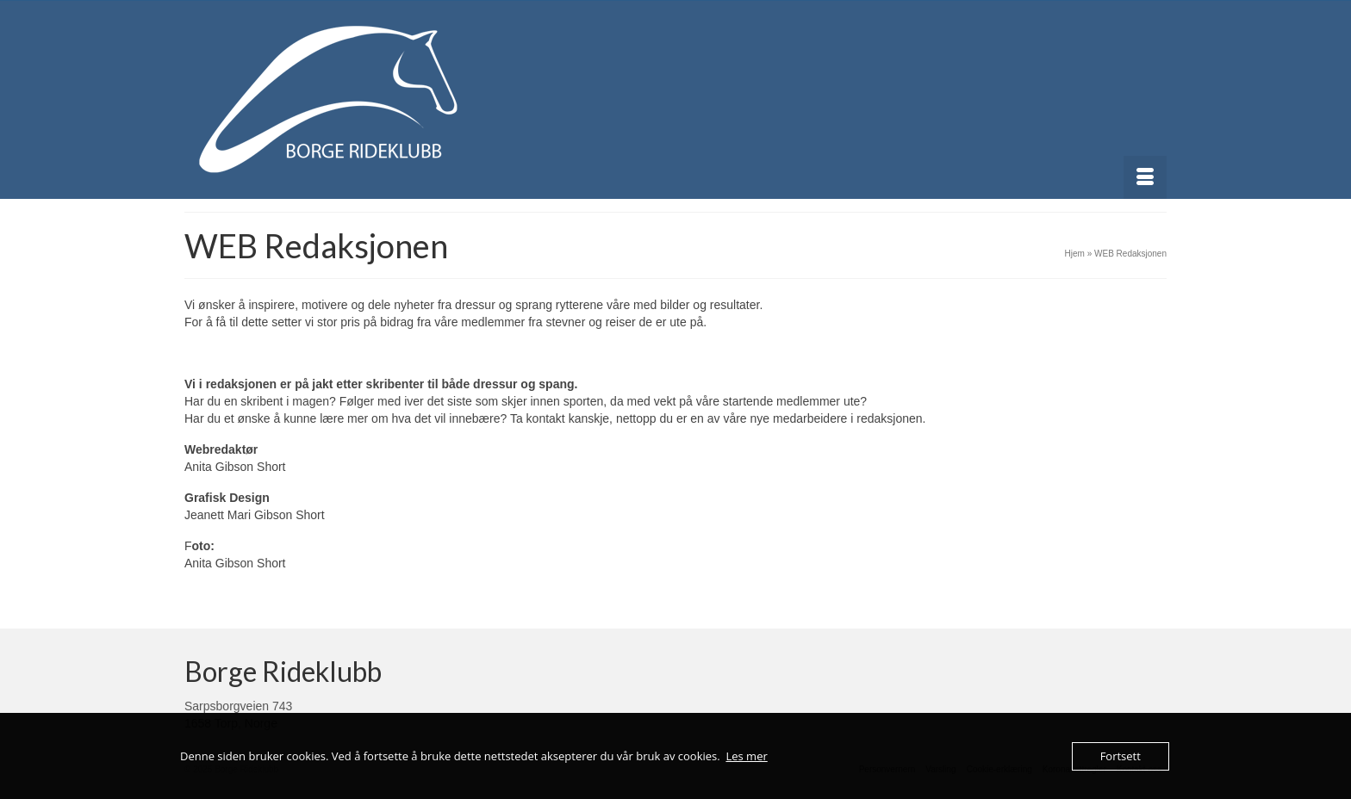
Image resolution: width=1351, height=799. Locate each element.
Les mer (746, 756)
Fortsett (1120, 756)
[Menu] (1145, 177)
